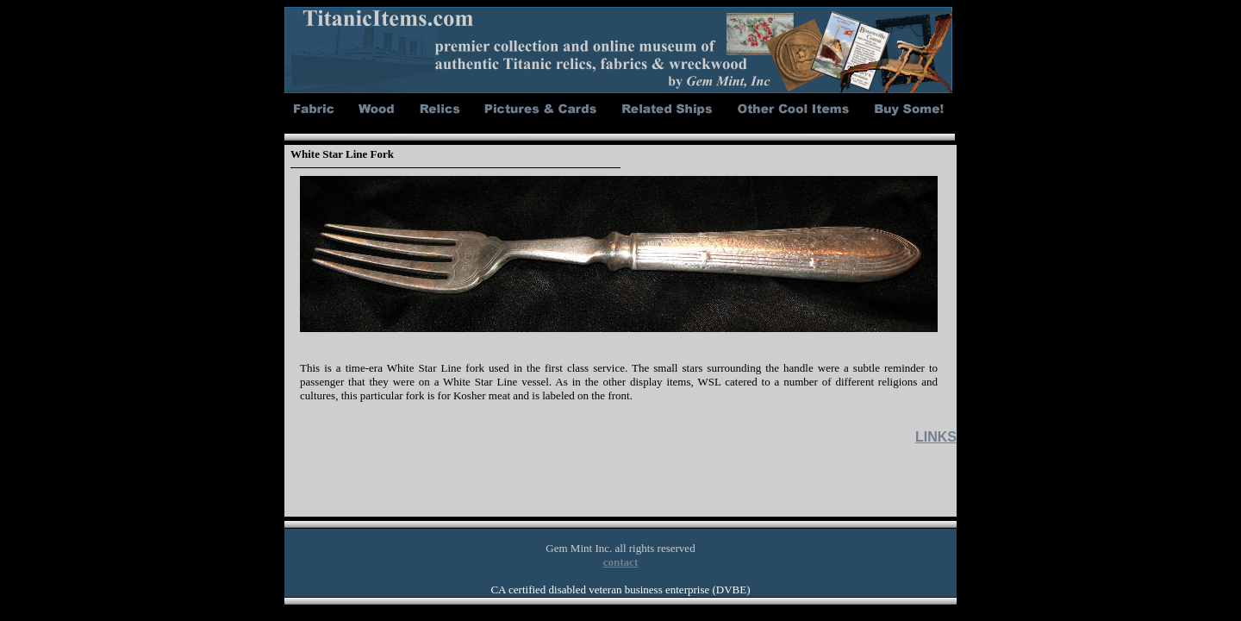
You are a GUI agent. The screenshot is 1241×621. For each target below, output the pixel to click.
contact (620, 561)
